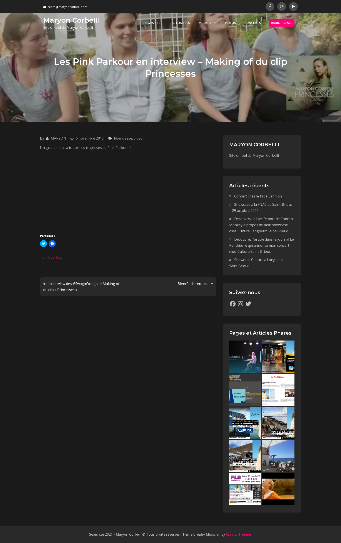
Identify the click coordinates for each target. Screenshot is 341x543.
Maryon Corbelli (71, 20)
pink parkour (53, 257)
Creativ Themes (239, 534)
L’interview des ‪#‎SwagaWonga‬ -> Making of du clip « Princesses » (81, 286)
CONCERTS (252, 23)
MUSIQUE (205, 23)
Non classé (123, 138)
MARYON (58, 138)
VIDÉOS (230, 23)
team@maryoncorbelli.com (65, 6)
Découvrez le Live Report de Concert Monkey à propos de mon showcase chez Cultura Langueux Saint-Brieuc (261, 224)
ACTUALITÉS (181, 23)
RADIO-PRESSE (281, 23)
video (138, 138)
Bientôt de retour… (193, 283)
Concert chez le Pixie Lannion (258, 196)
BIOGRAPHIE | (152, 23)
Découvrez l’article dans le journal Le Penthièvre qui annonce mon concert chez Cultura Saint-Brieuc (261, 245)
